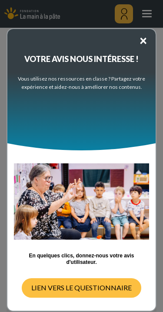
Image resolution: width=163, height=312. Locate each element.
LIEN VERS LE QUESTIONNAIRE (81, 287)
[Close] (143, 39)
